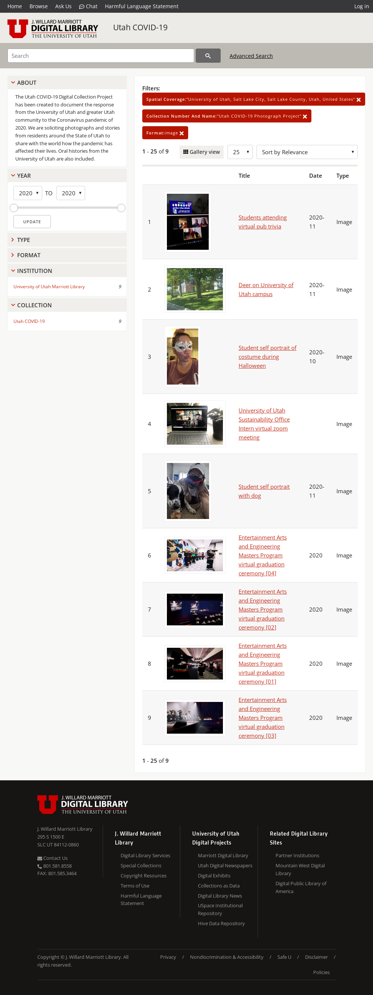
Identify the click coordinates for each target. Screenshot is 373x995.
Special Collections (141, 865)
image (165, 133)
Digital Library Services (145, 855)
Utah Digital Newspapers (225, 865)
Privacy (168, 957)
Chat (88, 6)
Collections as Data (219, 885)
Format (28, 255)
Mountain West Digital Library (300, 869)
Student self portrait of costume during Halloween (267, 356)
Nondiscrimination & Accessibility (227, 957)
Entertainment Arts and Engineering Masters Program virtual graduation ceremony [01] (263, 663)
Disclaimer (316, 957)
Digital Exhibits (214, 875)
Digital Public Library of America (301, 887)
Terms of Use (135, 885)
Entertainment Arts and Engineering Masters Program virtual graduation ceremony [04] (263, 555)
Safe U (284, 957)
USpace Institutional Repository (220, 909)
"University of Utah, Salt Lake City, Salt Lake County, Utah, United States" (253, 99)
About (26, 82)
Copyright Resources (144, 875)
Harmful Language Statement (141, 6)
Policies (321, 972)
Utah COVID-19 (140, 27)
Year (24, 175)
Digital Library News (220, 895)
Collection (34, 305)
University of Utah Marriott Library (49, 286)
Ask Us (63, 6)
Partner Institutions (297, 855)
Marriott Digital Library (223, 855)
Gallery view (204, 151)
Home (14, 6)
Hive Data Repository (221, 923)
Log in (361, 6)
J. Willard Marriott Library (65, 828)
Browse (38, 6)
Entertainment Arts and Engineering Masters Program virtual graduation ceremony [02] (263, 609)
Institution (34, 270)
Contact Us (52, 858)
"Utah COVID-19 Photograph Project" (226, 116)
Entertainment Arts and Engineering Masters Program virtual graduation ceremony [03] (263, 717)
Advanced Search (251, 55)
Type (23, 239)
